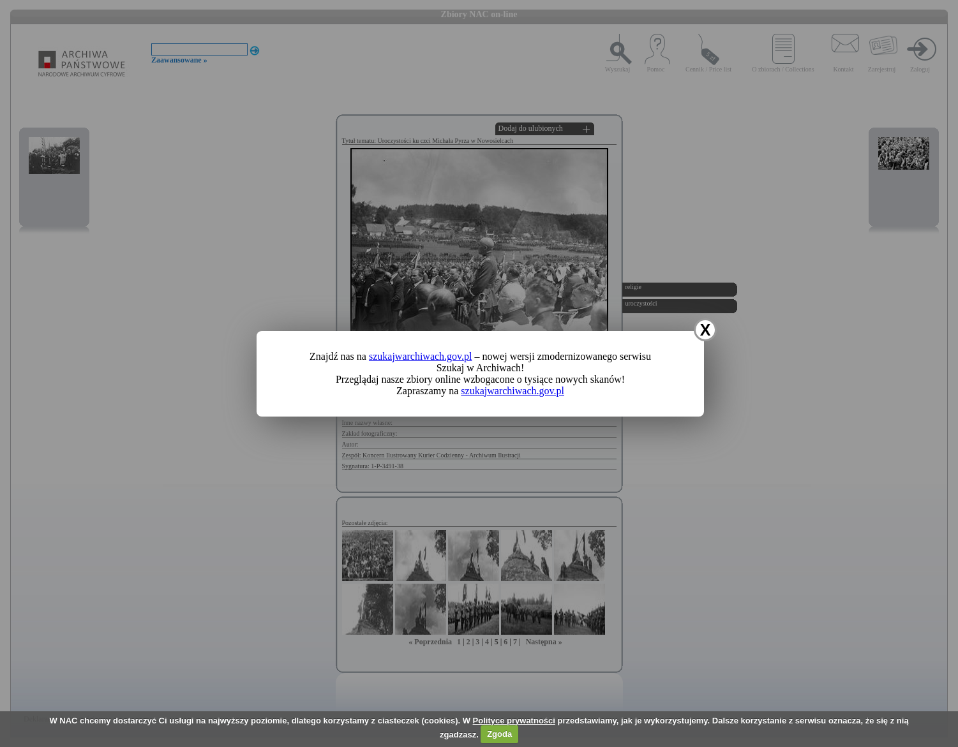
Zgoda (499, 734)
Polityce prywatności (514, 720)
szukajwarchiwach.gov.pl (420, 356)
